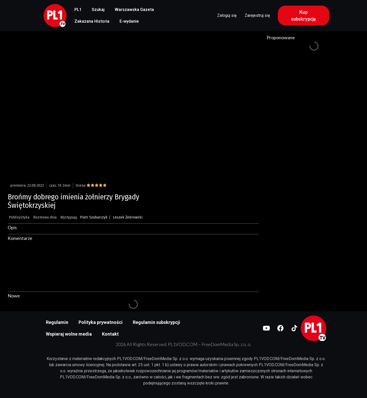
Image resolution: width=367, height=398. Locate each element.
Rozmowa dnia (45, 217)
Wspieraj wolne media (69, 334)
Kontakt (110, 334)
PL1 (78, 9)
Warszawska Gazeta (134, 9)
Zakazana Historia (91, 21)
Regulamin (57, 322)
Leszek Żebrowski (127, 217)
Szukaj (98, 9)
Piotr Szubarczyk (94, 217)
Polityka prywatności (100, 322)
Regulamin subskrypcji (156, 322)
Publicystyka (19, 217)
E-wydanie (129, 21)
